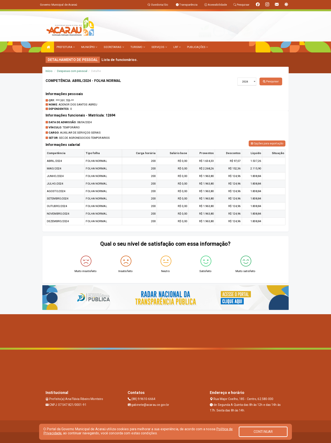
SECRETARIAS (114, 47)
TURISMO (137, 47)
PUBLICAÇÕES (197, 47)
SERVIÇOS (159, 47)
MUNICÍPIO (89, 47)
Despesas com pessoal (72, 71)
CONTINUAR (263, 432)
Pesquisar (271, 81)
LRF (177, 47)
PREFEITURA (66, 47)
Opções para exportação (267, 143)
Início (49, 71)
